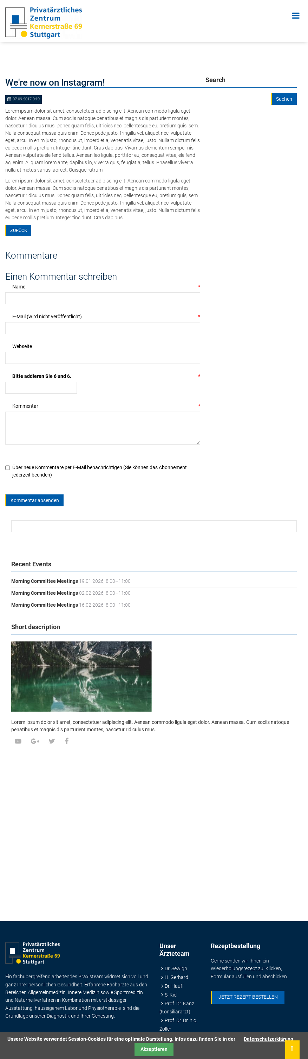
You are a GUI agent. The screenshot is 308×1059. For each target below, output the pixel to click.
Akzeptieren (154, 1049)
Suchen (284, 99)
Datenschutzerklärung (268, 1039)
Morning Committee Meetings (44, 581)
